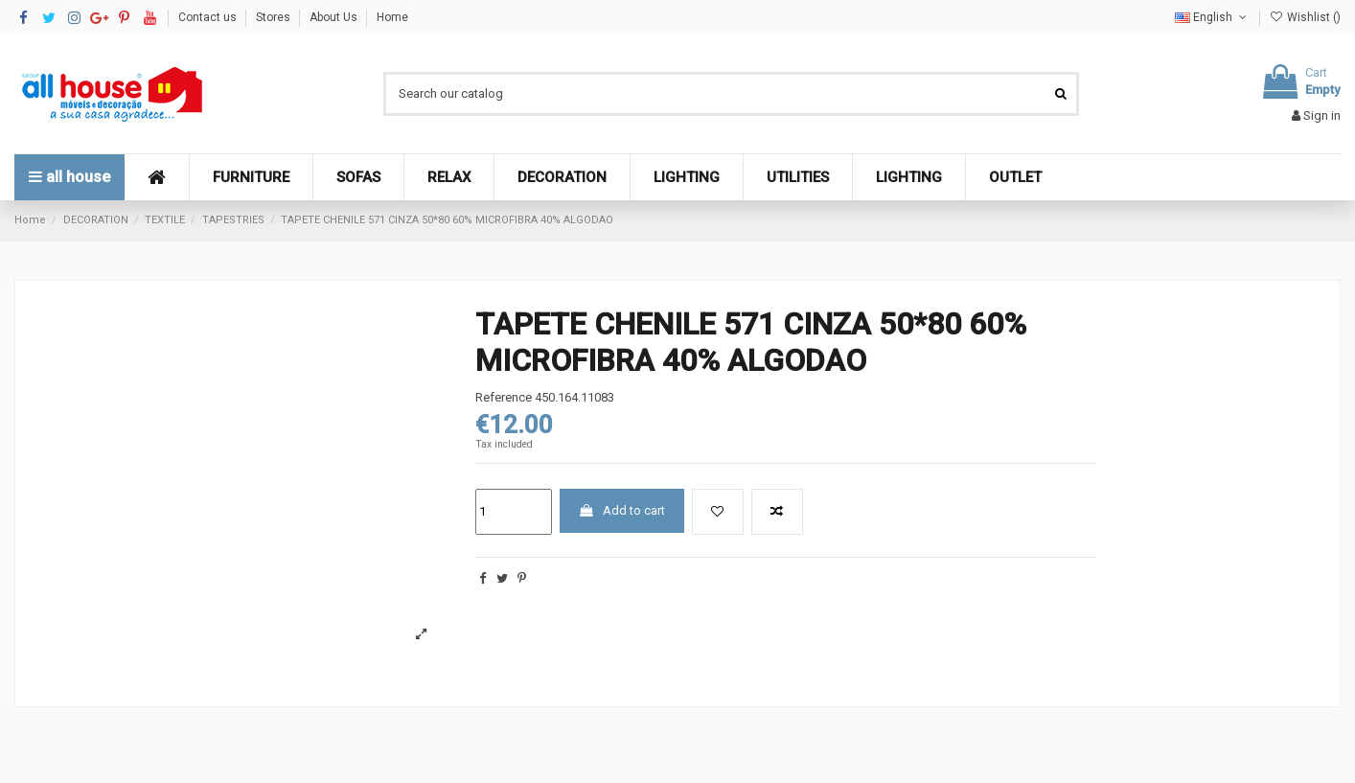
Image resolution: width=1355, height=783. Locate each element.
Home (392, 17)
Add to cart (621, 510)
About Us (335, 17)
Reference (503, 397)
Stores (274, 17)
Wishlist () (1305, 17)
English (1212, 17)
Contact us (209, 17)
